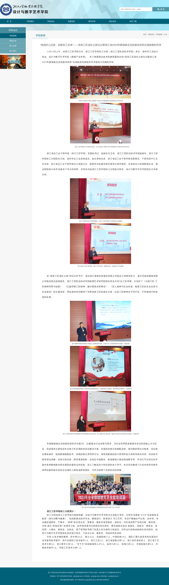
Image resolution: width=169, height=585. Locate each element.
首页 (10, 21)
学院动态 (50, 21)
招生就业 (112, 21)
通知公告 (12, 41)
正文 (165, 34)
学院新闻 (12, 36)
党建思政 (71, 21)
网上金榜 (12, 46)
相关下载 (133, 21)
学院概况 (30, 21)
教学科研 (91, 21)
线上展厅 (12, 51)
